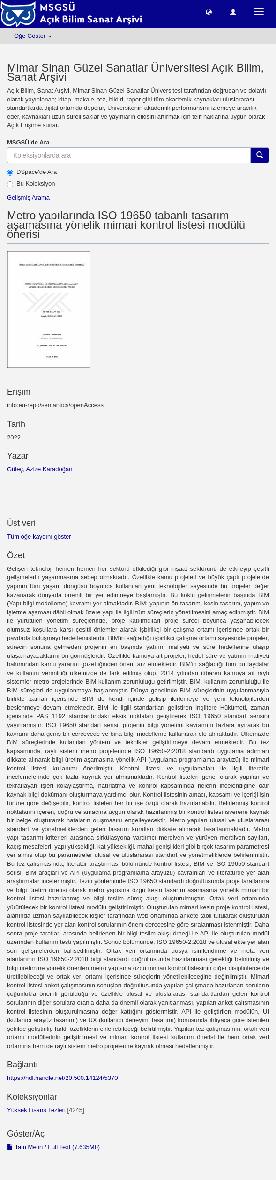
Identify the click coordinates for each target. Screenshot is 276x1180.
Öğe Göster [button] (33, 35)
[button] (209, 11)
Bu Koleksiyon (31, 183)
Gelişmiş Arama (28, 197)
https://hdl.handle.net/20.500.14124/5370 (62, 1077)
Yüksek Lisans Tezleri (36, 1110)
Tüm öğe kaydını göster (39, 536)
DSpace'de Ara (32, 172)
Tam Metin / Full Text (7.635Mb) (53, 1147)
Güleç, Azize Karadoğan (39, 469)
